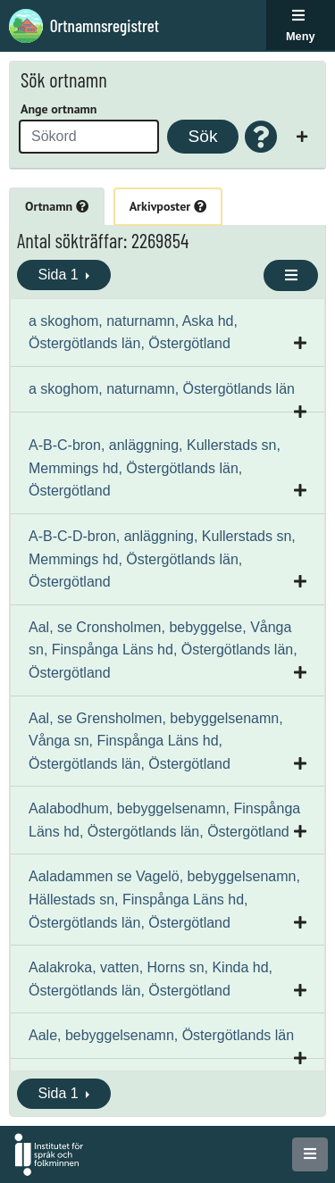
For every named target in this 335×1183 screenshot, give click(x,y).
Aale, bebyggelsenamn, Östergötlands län (161, 1035)
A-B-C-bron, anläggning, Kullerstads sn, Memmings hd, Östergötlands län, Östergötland (155, 467)
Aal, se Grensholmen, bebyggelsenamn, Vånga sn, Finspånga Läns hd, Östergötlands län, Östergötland (156, 741)
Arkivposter (168, 206)
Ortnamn (56, 206)
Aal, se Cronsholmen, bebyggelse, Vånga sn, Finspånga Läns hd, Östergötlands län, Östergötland (163, 650)
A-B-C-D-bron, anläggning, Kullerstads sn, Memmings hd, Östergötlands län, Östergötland (162, 559)
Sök (202, 136)
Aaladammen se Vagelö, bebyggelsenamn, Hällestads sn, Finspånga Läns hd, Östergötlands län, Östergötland (164, 899)
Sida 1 (60, 274)
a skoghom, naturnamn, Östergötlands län (162, 388)
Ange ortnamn (58, 109)
